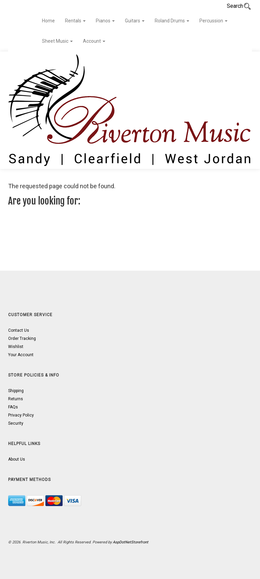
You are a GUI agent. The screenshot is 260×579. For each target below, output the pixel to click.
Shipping (16, 390)
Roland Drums (172, 20)
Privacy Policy (21, 415)
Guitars (135, 20)
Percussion (213, 20)
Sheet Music (57, 41)
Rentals (75, 20)
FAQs (13, 407)
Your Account (21, 354)
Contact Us (18, 330)
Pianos (105, 20)
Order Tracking (22, 338)
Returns (15, 399)
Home (48, 20)
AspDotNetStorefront (130, 542)
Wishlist (15, 346)
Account (94, 41)
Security (15, 423)
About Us (16, 459)
